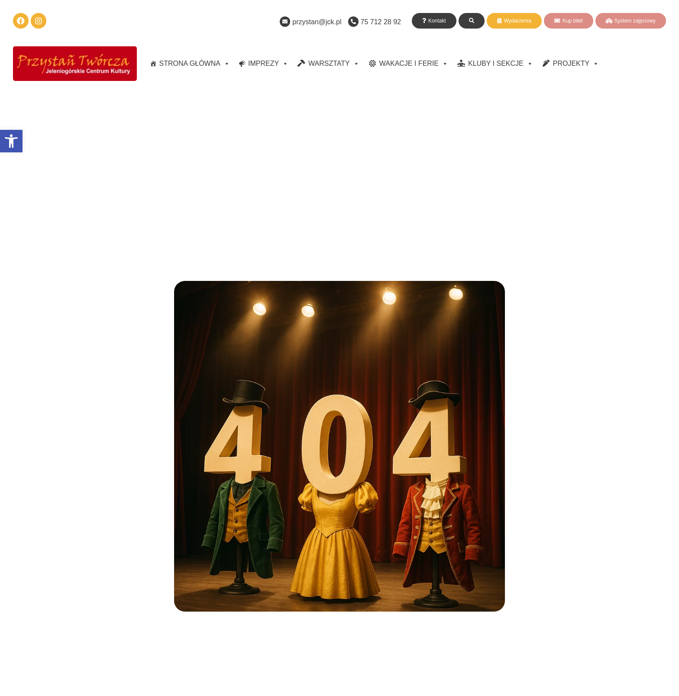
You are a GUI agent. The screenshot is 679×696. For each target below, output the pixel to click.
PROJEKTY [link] (576, 63)
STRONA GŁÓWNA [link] (194, 63)
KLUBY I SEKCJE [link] (500, 63)
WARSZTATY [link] (333, 63)
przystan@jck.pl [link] (316, 22)
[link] (11, 141)
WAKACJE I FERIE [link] (413, 63)
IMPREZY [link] (268, 63)
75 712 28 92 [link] (381, 22)
